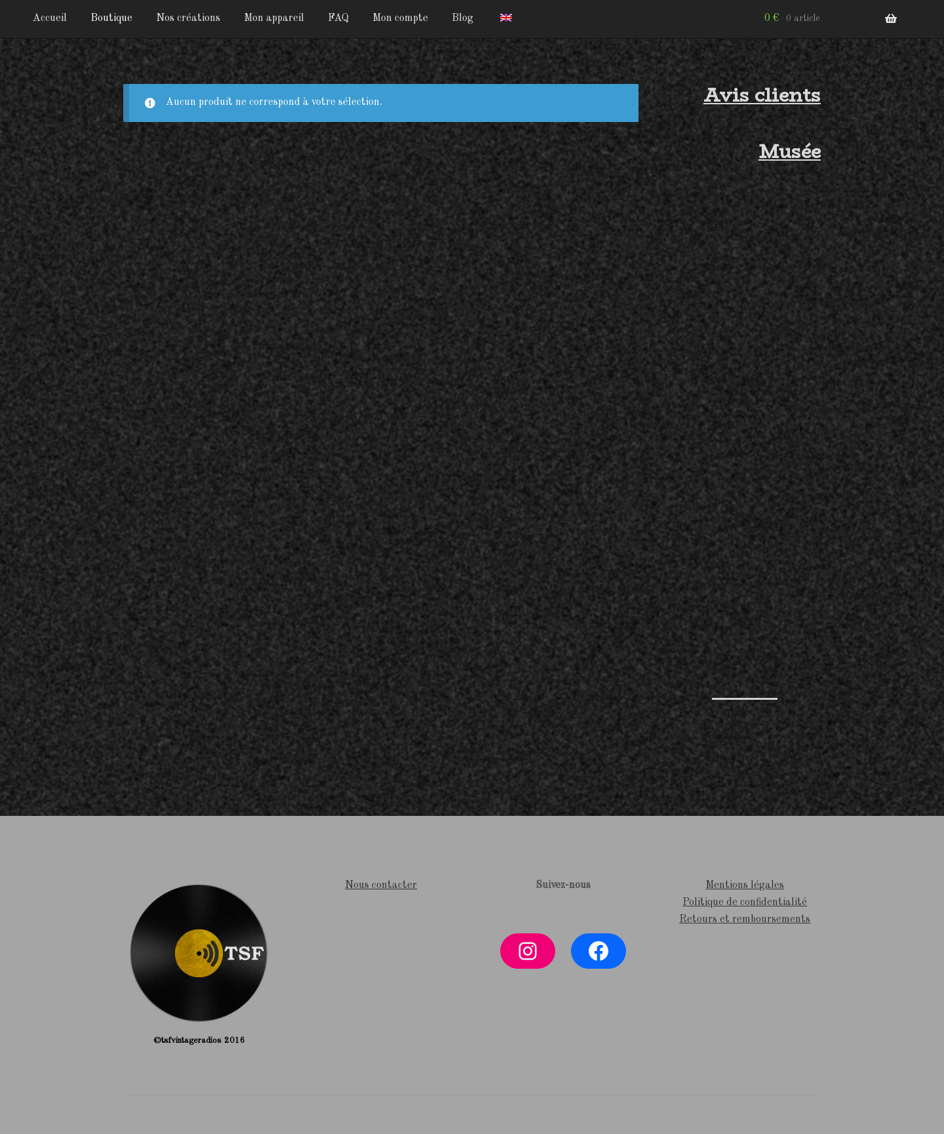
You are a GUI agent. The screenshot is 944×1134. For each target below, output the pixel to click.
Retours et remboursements (744, 919)
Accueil (50, 18)
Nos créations (188, 18)
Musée (789, 151)
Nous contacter (381, 885)
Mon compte (400, 18)
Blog (462, 18)
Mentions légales (744, 885)
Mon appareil (274, 18)
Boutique (111, 18)
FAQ (338, 18)
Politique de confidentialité (744, 902)
